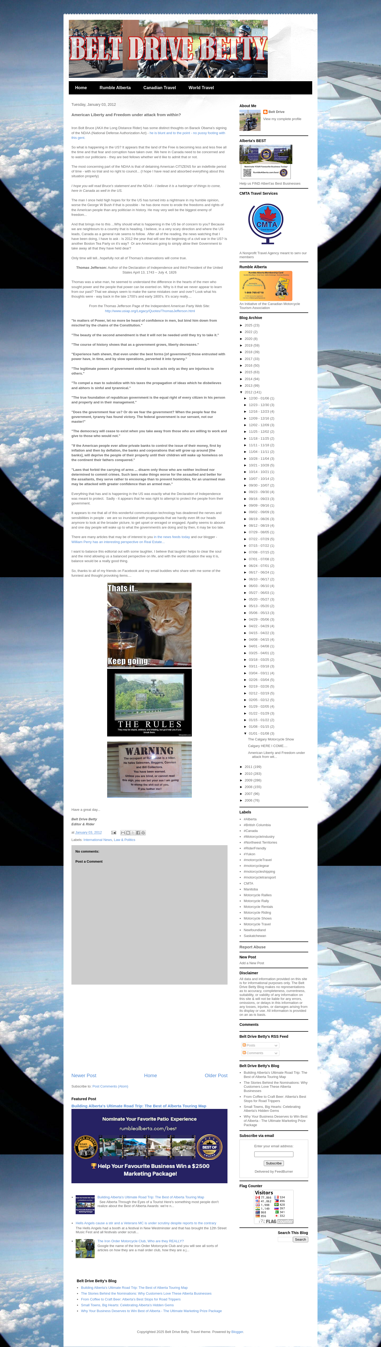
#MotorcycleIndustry (259, 837)
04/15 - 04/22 (259, 633)
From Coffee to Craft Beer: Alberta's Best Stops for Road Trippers (275, 1099)
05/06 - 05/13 (259, 613)
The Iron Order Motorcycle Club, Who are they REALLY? (140, 1241)
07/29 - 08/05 (259, 532)
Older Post (216, 1075)
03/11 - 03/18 (259, 666)
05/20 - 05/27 (259, 599)
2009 (249, 780)
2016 (249, 365)
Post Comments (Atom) (110, 1086)
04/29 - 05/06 (259, 619)
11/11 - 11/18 (259, 445)
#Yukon (249, 854)
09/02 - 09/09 (259, 512)
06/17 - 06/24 (259, 572)
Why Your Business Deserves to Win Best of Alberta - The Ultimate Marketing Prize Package (275, 1120)
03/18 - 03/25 (259, 660)
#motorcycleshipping (259, 871)
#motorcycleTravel (258, 860)
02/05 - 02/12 (259, 700)
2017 (249, 359)
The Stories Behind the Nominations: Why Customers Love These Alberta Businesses (275, 1087)
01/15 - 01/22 (259, 720)
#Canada (251, 831)
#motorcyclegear (256, 866)
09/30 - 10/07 (259, 485)
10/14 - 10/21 (259, 472)
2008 (249, 787)
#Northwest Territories (260, 842)
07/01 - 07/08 (259, 559)
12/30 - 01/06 (259, 398)
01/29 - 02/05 (259, 706)
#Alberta (250, 819)
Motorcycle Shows (257, 918)
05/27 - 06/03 (259, 593)
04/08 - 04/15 (259, 639)
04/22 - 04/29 (259, 626)
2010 (249, 774)
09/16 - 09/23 (259, 499)
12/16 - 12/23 (259, 411)
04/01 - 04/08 (259, 646)
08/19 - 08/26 (259, 519)
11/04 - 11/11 (259, 452)
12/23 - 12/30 (259, 405)
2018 (249, 352)
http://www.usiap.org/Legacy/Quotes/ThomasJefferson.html (149, 311)
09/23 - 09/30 (259, 492)
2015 (249, 372)
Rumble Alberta (115, 87)
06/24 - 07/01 (259, 566)
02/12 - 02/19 (259, 693)
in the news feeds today (172, 537)
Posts (249, 1045)
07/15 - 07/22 (259, 546)
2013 (249, 386)
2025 (249, 325)
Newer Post (83, 1075)
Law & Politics (124, 840)
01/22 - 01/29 (259, 713)
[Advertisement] (149, 1028)
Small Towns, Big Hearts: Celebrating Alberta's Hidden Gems (272, 1109)
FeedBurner (284, 1171)
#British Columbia (257, 825)
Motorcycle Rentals (258, 907)
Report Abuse (252, 947)
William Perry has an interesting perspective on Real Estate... (118, 542)
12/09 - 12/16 (259, 418)
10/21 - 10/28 (259, 465)
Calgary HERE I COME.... (267, 746)
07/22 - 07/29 (259, 539)
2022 (249, 332)
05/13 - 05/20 (259, 606)
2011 (249, 767)
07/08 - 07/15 (259, 552)
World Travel (201, 87)
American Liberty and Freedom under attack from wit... (276, 755)
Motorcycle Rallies (257, 895)
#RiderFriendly (255, 848)
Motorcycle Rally (256, 901)
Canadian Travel (159, 87)
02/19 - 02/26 (259, 686)
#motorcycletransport (260, 877)
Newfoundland (255, 930)
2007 (249, 794)
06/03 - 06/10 (259, 586)
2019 (249, 345)
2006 (249, 800)
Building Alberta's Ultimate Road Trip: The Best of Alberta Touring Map (138, 1106)
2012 (249, 392)
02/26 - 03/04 (259, 680)
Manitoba (251, 889)
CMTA (248, 883)
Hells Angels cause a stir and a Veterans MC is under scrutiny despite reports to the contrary (146, 1223)
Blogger (237, 1332)
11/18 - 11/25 (259, 438)
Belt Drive (277, 112)
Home (81, 87)
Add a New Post (251, 963)
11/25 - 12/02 (259, 432)
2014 (249, 379)
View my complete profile (282, 119)
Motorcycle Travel (257, 924)
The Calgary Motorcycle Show (271, 739)
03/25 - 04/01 (259, 653)
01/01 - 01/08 (259, 733)
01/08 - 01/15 (259, 727)
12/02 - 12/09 (259, 425)
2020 (249, 339)
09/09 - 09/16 (259, 505)
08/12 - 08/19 (259, 525)
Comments (253, 1053)
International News (98, 840)
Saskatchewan (255, 936)
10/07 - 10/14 (259, 479)
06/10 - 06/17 (259, 579)
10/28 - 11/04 (259, 459)
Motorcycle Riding (257, 912)
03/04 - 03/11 (259, 673)
